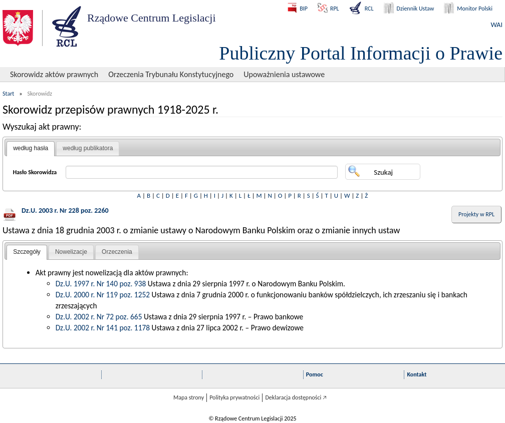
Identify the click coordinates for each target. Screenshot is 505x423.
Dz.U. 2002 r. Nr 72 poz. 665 (99, 316)
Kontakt (416, 374)
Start (8, 93)
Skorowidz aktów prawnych (54, 74)
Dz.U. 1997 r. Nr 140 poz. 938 (101, 283)
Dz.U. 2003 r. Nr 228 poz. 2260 (65, 210)
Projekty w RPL (476, 214)
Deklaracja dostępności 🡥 (296, 397)
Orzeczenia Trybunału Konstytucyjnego (170, 74)
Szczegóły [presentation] (27, 251)
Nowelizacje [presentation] (71, 251)
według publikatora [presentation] (88, 148)
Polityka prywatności (234, 397)
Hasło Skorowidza (35, 172)
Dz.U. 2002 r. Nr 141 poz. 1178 (103, 327)
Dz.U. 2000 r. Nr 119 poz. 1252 (103, 294)
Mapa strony (188, 397)
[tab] (31, 148)
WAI (496, 25)
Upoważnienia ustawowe (284, 74)
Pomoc (314, 374)
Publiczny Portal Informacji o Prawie (360, 53)
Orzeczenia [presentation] (117, 251)
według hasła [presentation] (30, 148)
